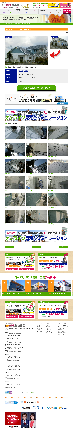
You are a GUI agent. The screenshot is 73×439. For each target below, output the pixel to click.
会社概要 (38, 329)
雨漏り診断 (60, 329)
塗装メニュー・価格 (62, 323)
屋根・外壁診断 (61, 331)
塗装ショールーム (40, 328)
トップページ (39, 323)
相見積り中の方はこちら (27, 269)
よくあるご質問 (48, 329)
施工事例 (34, 11)
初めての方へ (10, 11)
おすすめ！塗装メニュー (26, 11)
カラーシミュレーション (62, 334)
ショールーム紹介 (67, 11)
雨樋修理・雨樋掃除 (62, 332)
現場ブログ (58, 11)
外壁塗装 (21, 70)
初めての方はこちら (12, 269)
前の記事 (64, 246)
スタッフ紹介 (39, 331)
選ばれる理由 (39, 326)
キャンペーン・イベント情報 (51, 328)
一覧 (36, 246)
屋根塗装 (26, 70)
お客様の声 (42, 11)
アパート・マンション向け (63, 326)
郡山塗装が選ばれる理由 (18, 11)
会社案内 (50, 11)
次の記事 (9, 246)
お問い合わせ (48, 331)
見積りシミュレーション (62, 328)
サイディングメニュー (62, 325)
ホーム (4, 11)
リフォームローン (49, 332)
